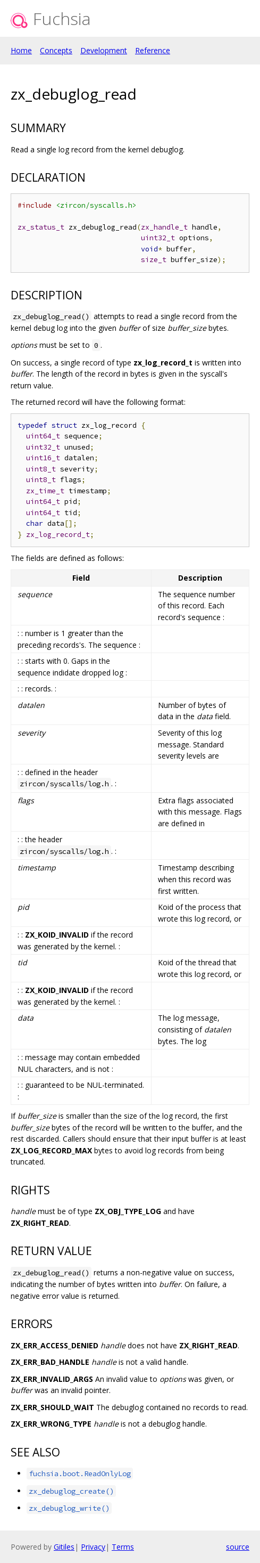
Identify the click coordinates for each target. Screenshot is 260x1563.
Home (21, 50)
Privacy (93, 1547)
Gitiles (64, 1547)
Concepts (56, 50)
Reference (152, 50)
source (237, 1547)
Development (103, 50)
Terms (123, 1547)
